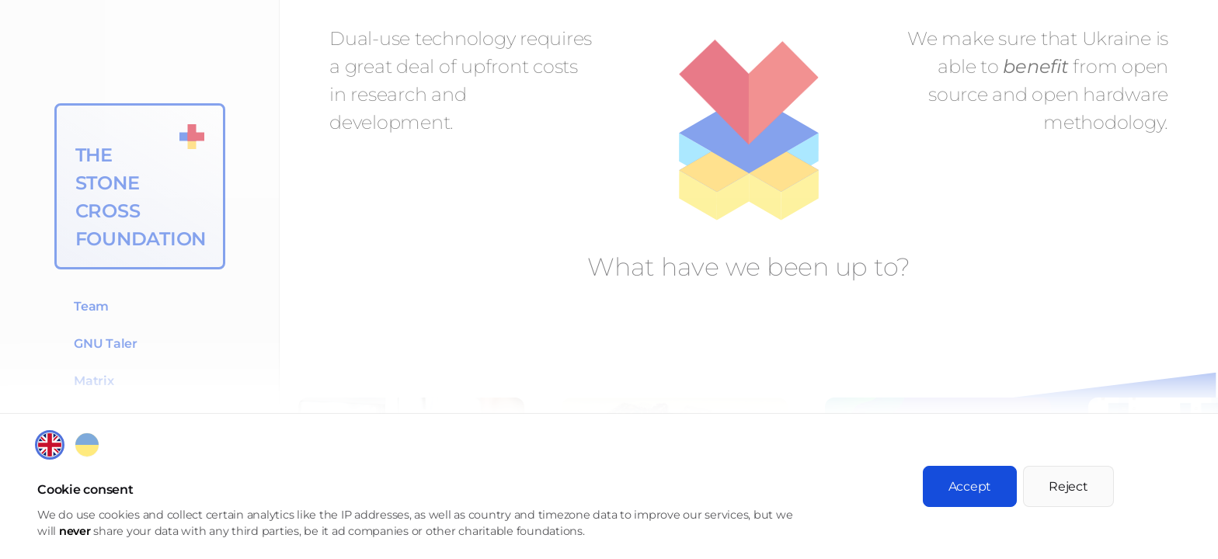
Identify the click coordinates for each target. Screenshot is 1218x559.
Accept (970, 486)
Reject (1068, 486)
